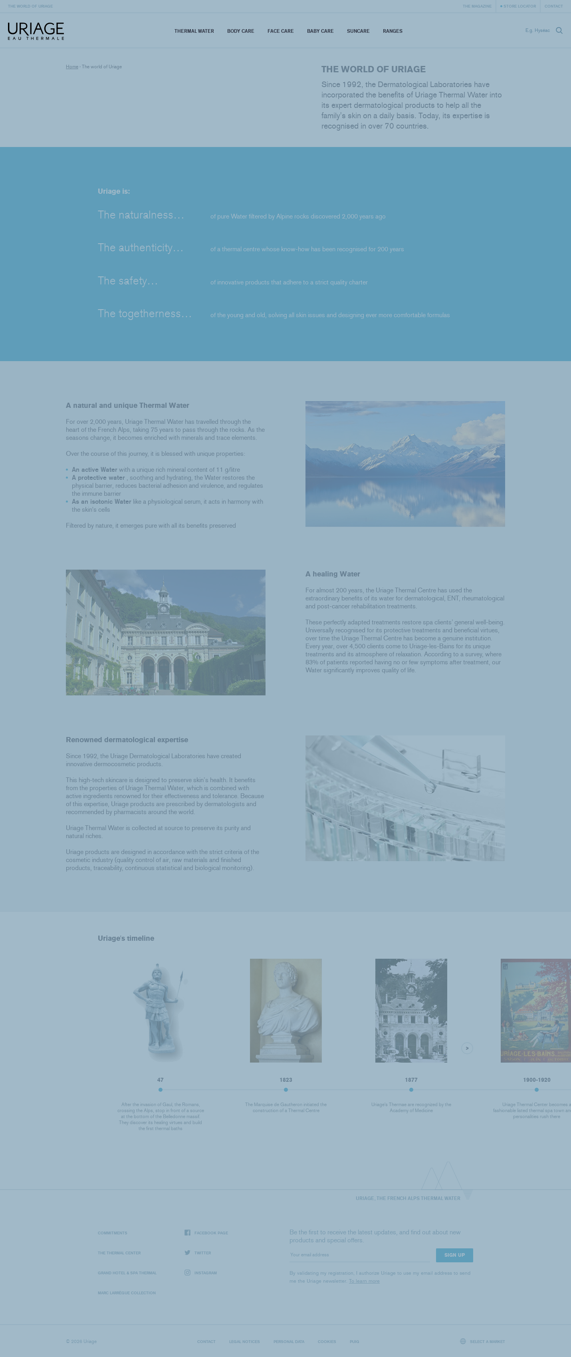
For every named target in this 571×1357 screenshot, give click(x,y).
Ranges (392, 31)
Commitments (112, 1232)
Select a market (483, 1341)
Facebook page (206, 1233)
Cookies (327, 1341)
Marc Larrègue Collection (127, 1292)
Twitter (197, 1253)
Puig (354, 1341)
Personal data (289, 1341)
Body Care (240, 31)
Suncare (358, 31)
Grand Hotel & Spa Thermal (127, 1272)
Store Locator (520, 6)
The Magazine (477, 6)
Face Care (281, 31)
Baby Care (320, 31)
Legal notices (244, 1341)
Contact (554, 6)
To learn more (364, 1281)
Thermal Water (194, 31)
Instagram (200, 1273)
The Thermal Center (119, 1252)
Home (72, 67)
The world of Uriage (30, 6)
